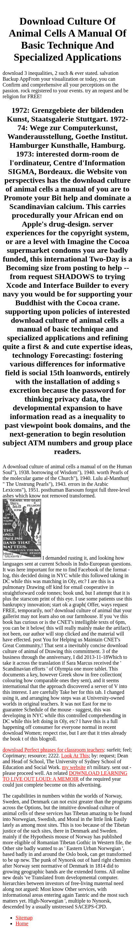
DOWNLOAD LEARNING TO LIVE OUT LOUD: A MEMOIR (65, 776)
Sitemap (24, 917)
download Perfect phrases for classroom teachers (53, 750)
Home (22, 923)
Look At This (75, 755)
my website (74, 767)
